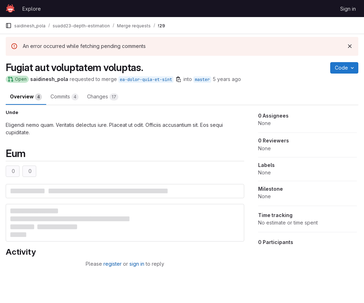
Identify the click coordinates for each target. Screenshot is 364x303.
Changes (102, 97)
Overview (26, 97)
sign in (136, 264)
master (202, 79)
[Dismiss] (350, 46)
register (112, 264)
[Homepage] (10, 8)
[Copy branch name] (178, 79)
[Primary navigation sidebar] (8, 25)
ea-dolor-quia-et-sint (146, 79)
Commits (64, 97)
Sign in (348, 9)
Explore (31, 9)
